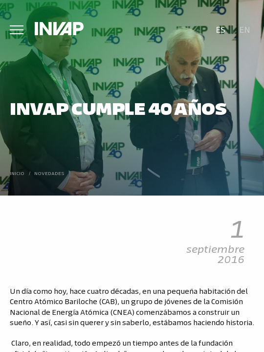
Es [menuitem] (220, 29)
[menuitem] (220, 28)
